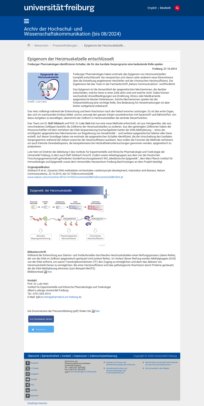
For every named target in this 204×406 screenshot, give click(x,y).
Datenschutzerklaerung (103, 355)
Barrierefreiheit (50, 355)
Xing (32, 385)
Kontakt (66, 355)
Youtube (33, 379)
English (152, 8)
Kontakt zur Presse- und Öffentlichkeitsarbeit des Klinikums (120, 363)
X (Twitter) (34, 369)
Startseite (28, 45)
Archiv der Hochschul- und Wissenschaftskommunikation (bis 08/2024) (72, 31)
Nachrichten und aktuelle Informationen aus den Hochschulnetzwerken (161, 363)
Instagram (34, 374)
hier (50, 271)
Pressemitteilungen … (66, 45)
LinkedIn (33, 390)
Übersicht (33, 355)
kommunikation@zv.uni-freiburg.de (82, 372)
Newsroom (41, 45)
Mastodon (34, 396)
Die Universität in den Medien (157, 368)
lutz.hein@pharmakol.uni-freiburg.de (60, 297)
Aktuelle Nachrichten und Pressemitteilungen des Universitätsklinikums (116, 370)
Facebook (34, 363)
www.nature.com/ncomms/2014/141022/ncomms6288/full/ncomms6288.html (73, 177)
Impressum (80, 355)
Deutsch (165, 8)
